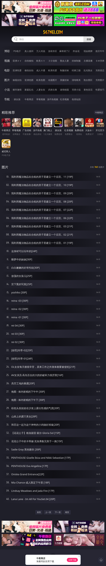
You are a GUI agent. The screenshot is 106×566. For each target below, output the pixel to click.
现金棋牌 (88, 51)
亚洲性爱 (17, 70)
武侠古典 (52, 89)
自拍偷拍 (29, 60)
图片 (7, 80)
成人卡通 (40, 70)
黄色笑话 (88, 89)
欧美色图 (40, 80)
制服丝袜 (64, 70)
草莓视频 (40, 99)
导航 (7, 99)
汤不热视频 (52, 99)
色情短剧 (76, 99)
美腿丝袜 (64, 80)
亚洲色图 (29, 80)
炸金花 (76, 51)
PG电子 (17, 51)
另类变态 (100, 70)
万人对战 (40, 51)
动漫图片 (52, 80)
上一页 (48, 512)
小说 (7, 89)
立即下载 (72, 560)
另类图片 (100, 80)
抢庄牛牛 (100, 51)
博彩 (7, 51)
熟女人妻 (64, 60)
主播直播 (88, 60)
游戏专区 (52, 51)
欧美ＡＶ (40, 60)
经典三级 (76, 70)
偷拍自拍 (29, 70)
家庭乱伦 (29, 89)
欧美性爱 (52, 70)
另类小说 (76, 89)
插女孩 (17, 99)
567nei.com (53, 32)
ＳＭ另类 (100, 60)
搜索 (89, 39)
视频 (7, 61)
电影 (7, 70)
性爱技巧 (100, 89)
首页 (39, 512)
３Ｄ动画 (52, 60)
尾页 (67, 512)
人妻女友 (40, 89)
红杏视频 (64, 99)
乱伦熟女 (88, 70)
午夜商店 (29, 99)
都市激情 (17, 89)
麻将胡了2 (64, 51)
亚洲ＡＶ (17, 60)
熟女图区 (88, 80)
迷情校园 (64, 89)
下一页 (58, 512)
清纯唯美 (76, 80)
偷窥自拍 (17, 80)
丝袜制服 (76, 60)
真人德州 (29, 51)
